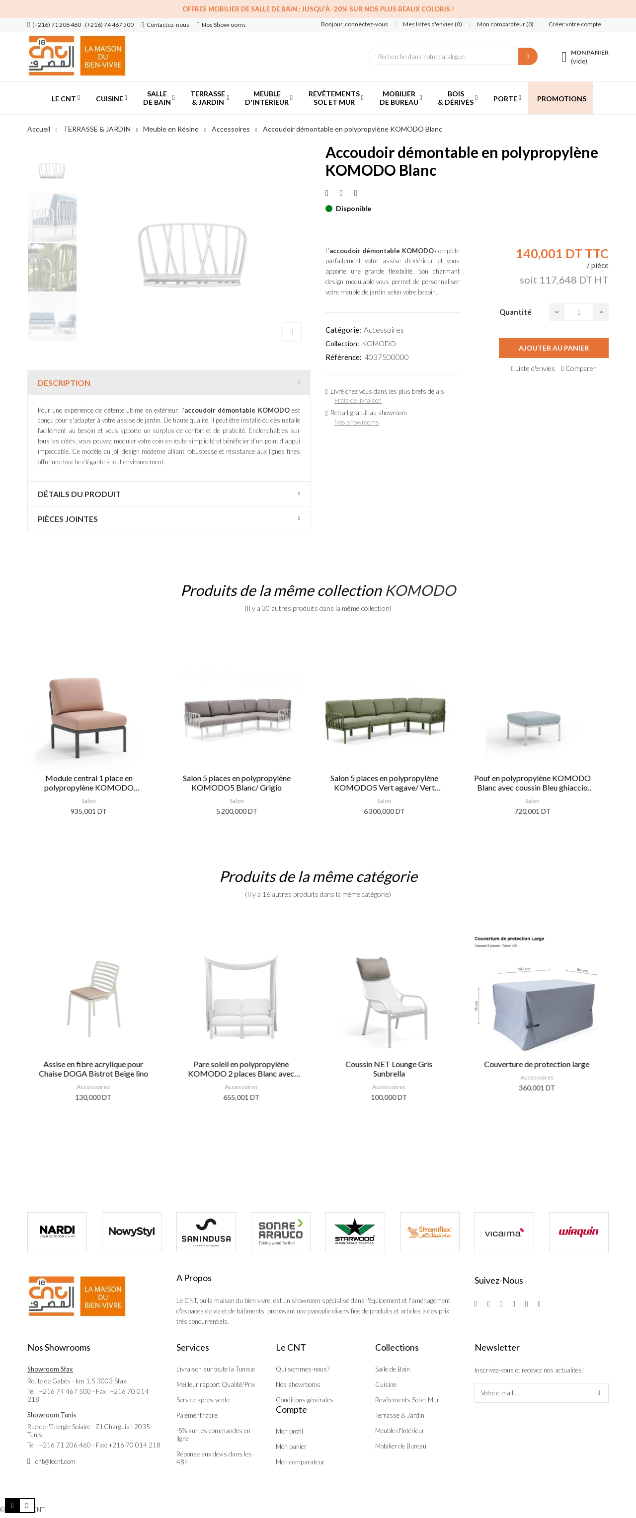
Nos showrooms (356, 422)
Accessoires (384, 329)
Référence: (343, 357)
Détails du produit (79, 494)
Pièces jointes (68, 518)
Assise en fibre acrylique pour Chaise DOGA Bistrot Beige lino (96, 1068)
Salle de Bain (392, 1369)
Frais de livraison (358, 400)
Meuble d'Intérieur (399, 1431)
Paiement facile (197, 1415)
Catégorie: (343, 329)
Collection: (342, 343)
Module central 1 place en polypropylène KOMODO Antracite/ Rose (96, 782)
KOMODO (379, 343)
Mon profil (289, 1431)
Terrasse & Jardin (399, 1415)
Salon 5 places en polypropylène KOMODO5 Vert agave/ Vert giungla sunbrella (392, 782)
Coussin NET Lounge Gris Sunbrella (391, 1068)
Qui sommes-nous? (302, 1369)
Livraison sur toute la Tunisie (215, 1369)
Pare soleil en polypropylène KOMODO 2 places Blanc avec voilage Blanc (244, 1068)
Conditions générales (304, 1400)
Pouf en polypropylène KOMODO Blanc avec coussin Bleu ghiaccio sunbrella (539, 782)
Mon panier (291, 1446)
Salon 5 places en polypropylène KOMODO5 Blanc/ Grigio (244, 782)
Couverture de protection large (539, 1064)
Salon (96, 800)
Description (64, 382)
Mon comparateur (300, 1462)
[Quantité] (579, 312)
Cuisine (386, 1384)
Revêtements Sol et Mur (407, 1400)
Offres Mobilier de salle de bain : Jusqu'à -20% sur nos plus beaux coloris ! (318, 9)
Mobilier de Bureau (400, 1446)
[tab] (169, 382)
